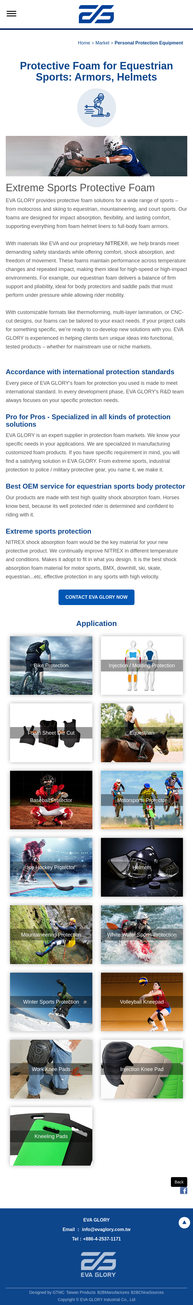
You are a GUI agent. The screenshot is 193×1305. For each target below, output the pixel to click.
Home (84, 42)
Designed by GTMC (47, 1294)
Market (102, 42)
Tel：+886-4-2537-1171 (96, 1238)
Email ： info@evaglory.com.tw (96, 1229)
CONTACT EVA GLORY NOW (96, 597)
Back (179, 1182)
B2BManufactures (113, 1294)
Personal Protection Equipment (149, 42)
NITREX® (116, 243)
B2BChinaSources (147, 1294)
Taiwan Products (81, 1294)
